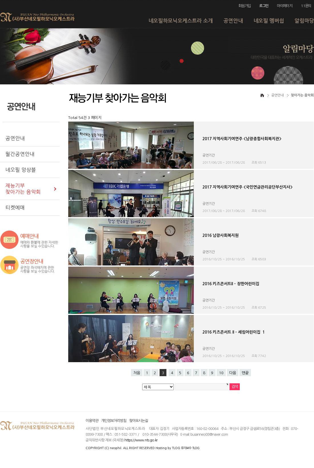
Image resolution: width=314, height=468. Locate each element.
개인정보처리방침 (113, 421)
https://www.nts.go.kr (141, 440)
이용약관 (92, 421)
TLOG (176, 448)
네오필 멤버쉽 (268, 20)
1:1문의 (306, 6)
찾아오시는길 (138, 421)
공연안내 (233, 20)
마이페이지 (284, 6)
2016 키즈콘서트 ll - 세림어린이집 (233, 332)
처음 (136, 373)
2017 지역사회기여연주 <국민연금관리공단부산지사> (247, 187)
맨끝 (245, 373)
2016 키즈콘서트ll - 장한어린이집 (230, 284)
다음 (232, 373)
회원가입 (244, 6)
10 (221, 373)
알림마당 (304, 20)
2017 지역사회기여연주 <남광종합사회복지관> (241, 139)
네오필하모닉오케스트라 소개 (180, 20)
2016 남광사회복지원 (220, 235)
